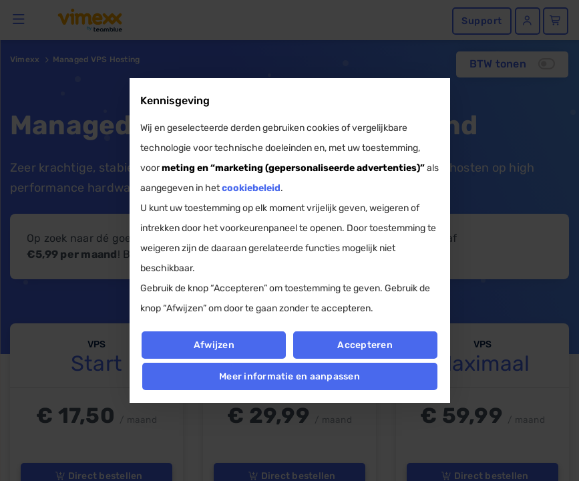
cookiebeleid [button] (251, 188)
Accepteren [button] (365, 345)
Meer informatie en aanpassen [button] (289, 376)
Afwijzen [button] (214, 345)
